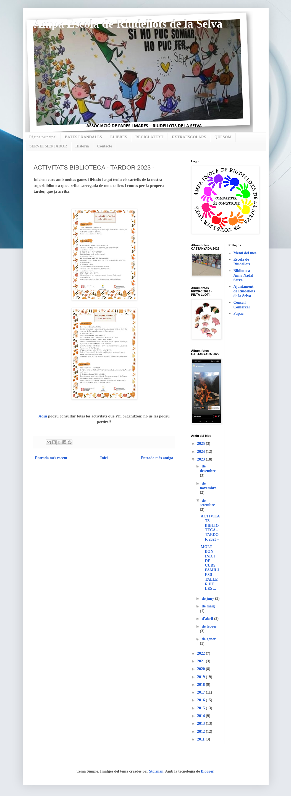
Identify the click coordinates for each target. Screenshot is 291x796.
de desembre (208, 468)
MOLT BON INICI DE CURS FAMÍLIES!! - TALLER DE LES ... (210, 568)
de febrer (209, 626)
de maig (208, 606)
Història (82, 146)
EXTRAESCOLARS (189, 137)
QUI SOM (223, 137)
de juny (208, 598)
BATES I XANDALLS (83, 137)
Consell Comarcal (242, 304)
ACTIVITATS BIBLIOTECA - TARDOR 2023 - (210, 527)
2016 (201, 700)
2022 (201, 653)
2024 (201, 451)
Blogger (207, 771)
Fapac (239, 313)
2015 (201, 708)
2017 (201, 692)
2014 (201, 716)
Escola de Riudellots (242, 261)
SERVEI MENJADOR (48, 146)
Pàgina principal (43, 137)
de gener (209, 639)
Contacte (104, 146)
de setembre (207, 502)
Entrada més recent (51, 458)
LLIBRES (118, 137)
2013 (201, 723)
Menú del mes (245, 253)
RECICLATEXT (149, 137)
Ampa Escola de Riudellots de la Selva (128, 23)
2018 (201, 685)
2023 (201, 459)
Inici (104, 458)
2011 (201, 739)
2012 (201, 731)
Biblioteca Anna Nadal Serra (243, 275)
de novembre (208, 485)
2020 (201, 669)
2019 (201, 677)
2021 (201, 661)
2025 (201, 443)
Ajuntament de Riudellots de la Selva (244, 291)
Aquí (42, 416)
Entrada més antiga (157, 458)
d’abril (208, 619)
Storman (156, 771)
